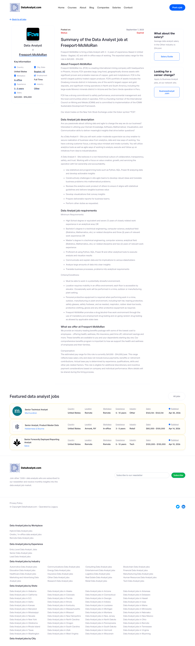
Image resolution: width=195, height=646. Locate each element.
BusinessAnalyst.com (166, 92)
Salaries (116, 7)
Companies (103, 7)
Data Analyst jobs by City (23, 638)
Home (61, 7)
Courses (72, 7)
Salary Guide (167, 56)
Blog (91, 7)
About (83, 7)
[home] (25, 7)
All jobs (176, 396)
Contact (128, 7)
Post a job (177, 7)
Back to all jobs (18, 19)
